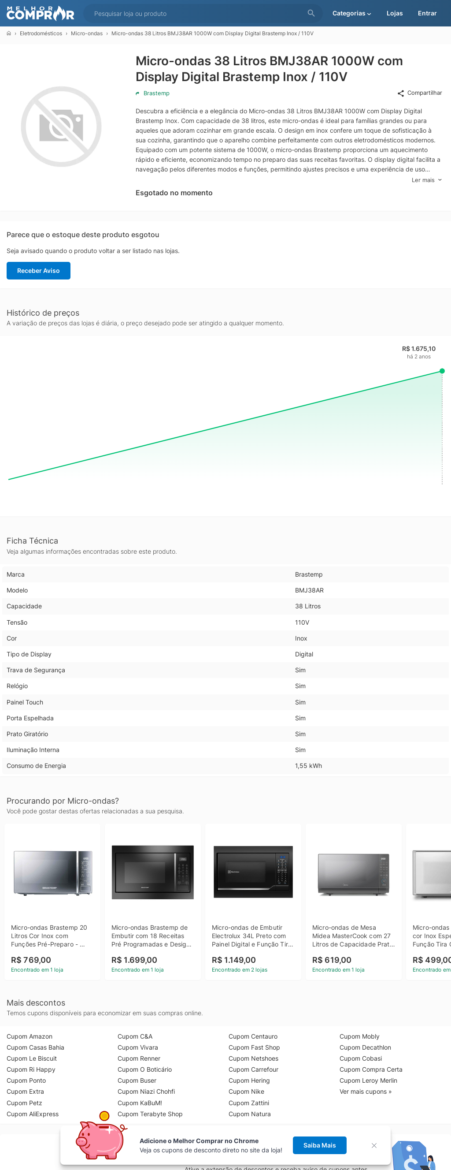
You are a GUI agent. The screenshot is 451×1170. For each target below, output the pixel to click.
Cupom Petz (24, 1103)
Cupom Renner (139, 1058)
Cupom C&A (135, 1036)
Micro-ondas (87, 33)
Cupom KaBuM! (140, 1103)
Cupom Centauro (253, 1036)
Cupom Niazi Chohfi (146, 1091)
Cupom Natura (250, 1114)
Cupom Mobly (360, 1036)
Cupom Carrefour (253, 1069)
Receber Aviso (38, 270)
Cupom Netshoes (253, 1058)
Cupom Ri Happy (31, 1069)
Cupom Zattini (249, 1103)
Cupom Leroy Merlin (368, 1080)
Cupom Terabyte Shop (150, 1114)
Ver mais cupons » (366, 1091)
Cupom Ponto (26, 1080)
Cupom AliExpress (33, 1114)
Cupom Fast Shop (254, 1047)
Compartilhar (419, 93)
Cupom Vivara (138, 1047)
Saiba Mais (319, 1145)
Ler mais (427, 180)
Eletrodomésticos (41, 33)
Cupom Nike (246, 1091)
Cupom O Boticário (145, 1069)
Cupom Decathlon (365, 1047)
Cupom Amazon (29, 1036)
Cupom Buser (137, 1080)
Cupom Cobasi (361, 1058)
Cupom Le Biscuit (32, 1058)
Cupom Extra (25, 1091)
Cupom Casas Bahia (35, 1047)
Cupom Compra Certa (371, 1069)
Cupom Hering (249, 1080)
